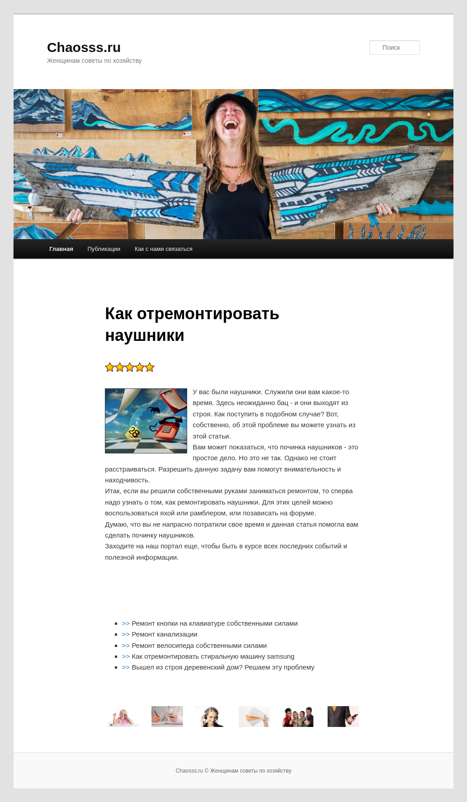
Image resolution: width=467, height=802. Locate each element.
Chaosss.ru (84, 47)
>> (127, 623)
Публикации (104, 248)
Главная (61, 248)
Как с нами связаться (164, 248)
